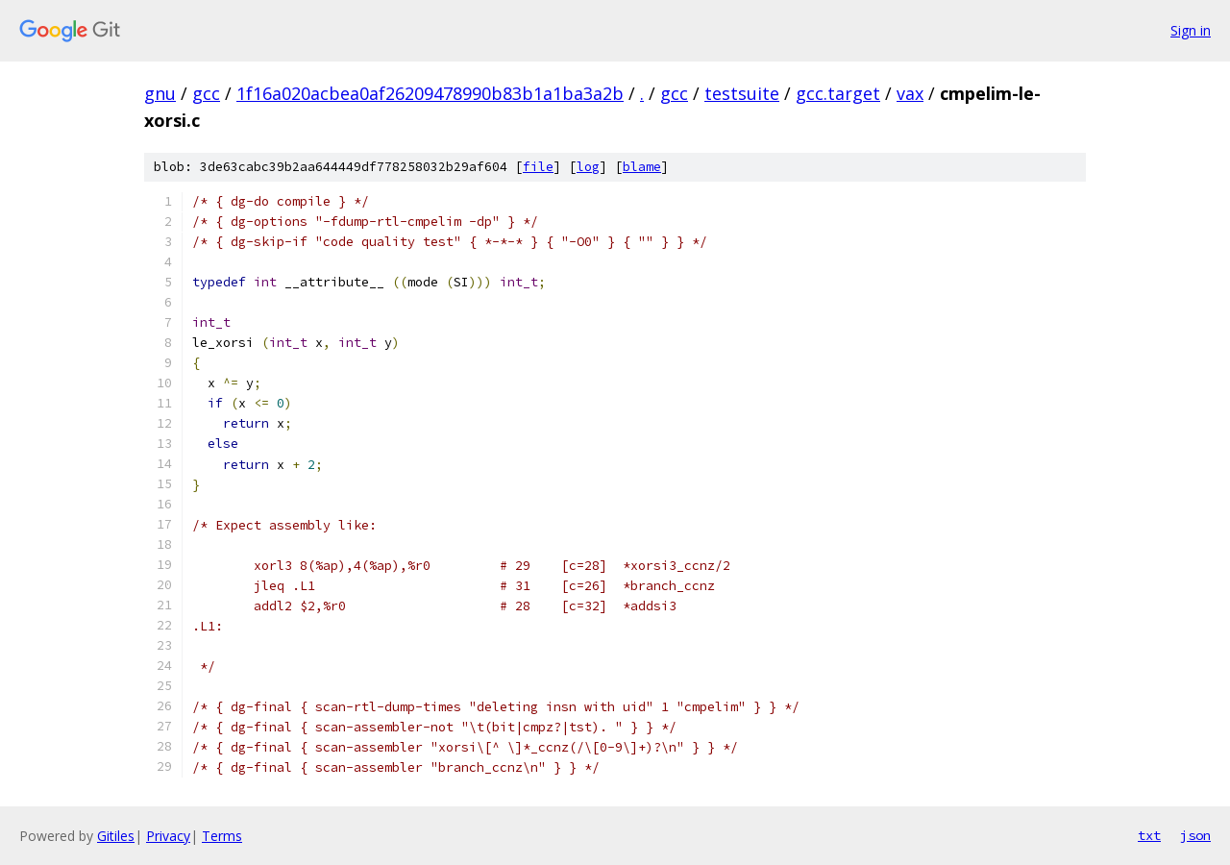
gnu (160, 93)
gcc (206, 93)
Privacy (168, 836)
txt (1149, 835)
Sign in (1190, 30)
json (1195, 835)
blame (642, 167)
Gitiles (116, 836)
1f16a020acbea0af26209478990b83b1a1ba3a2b (430, 93)
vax (910, 93)
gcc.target (838, 93)
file (538, 167)
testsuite (741, 93)
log (588, 167)
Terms (222, 836)
